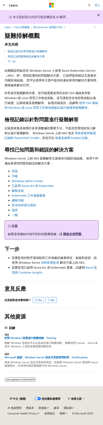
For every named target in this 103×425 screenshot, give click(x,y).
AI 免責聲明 (14, 408)
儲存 (15, 210)
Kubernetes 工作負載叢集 (29, 195)
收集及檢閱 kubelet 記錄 (71, 138)
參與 (56, 408)
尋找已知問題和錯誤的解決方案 (26, 56)
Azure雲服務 (22, 27)
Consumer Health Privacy (22, 413)
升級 (15, 176)
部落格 (42, 408)
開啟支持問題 (72, 234)
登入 (97, 5)
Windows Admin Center (27, 181)
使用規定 (49, 413)
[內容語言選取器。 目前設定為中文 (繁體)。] (18, 399)
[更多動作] (95, 27)
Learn (8, 27)
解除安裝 (18, 191)
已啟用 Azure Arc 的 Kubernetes (33, 186)
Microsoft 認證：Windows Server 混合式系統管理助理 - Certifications (46, 357)
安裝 (15, 171)
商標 (62, 413)
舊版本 (30, 408)
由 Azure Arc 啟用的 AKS (48, 27)
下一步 (12, 61)
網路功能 (18, 200)
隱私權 (68, 408)
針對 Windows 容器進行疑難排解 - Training (30, 338)
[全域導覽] (4, 5)
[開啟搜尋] (89, 5)
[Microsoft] (51, 5)
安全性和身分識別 (24, 205)
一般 (15, 215)
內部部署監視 (50, 262)
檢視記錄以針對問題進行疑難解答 (27, 51)
